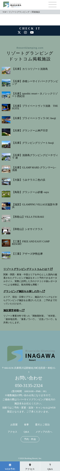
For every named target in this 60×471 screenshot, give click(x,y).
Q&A (26, 432)
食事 (26, 424)
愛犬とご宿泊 (42, 424)
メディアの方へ (44, 432)
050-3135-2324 (29, 385)
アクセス (12, 432)
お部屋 (14, 424)
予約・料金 (30, 439)
